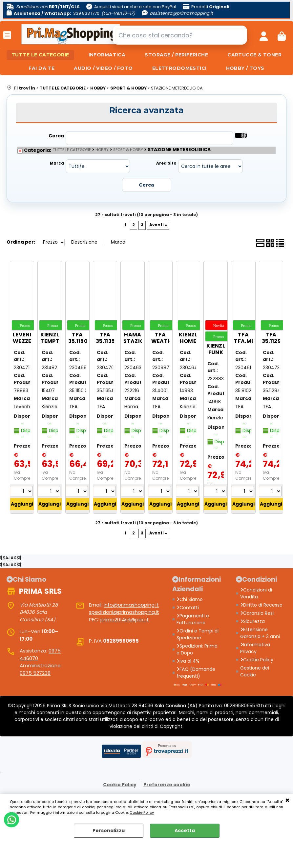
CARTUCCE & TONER (255, 55)
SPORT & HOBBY (128, 150)
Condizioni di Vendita (256, 593)
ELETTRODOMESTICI (179, 68)
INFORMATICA (106, 55)
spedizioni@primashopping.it (124, 612)
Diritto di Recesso (261, 605)
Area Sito (166, 164)
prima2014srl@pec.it (124, 619)
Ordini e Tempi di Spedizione (198, 634)
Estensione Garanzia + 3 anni (260, 633)
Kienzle (49, 407)
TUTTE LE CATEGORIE (40, 55)
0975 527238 (35, 673)
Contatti (188, 608)
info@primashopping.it (131, 605)
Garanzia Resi (257, 613)
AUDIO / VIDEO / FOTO (103, 68)
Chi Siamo (190, 599)
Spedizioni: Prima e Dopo (197, 649)
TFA (73, 407)
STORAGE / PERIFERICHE (176, 55)
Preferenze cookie (166, 785)
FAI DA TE (41, 68)
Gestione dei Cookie (254, 671)
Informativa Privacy (255, 648)
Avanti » (158, 225)
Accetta (185, 830)
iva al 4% (188, 661)
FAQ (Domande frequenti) (196, 673)
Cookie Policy (142, 812)
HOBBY (102, 150)
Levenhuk (24, 407)
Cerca (56, 136)
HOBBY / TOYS (245, 68)
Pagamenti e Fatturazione (193, 619)
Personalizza (109, 830)
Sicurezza (252, 621)
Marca (57, 164)
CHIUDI (287, 800)
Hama (131, 407)
